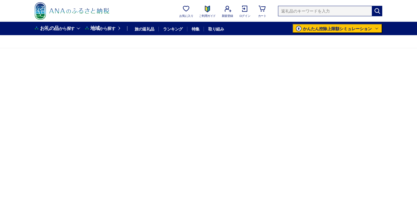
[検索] (377, 11)
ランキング (172, 29)
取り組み (216, 29)
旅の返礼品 (144, 29)
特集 (196, 29)
